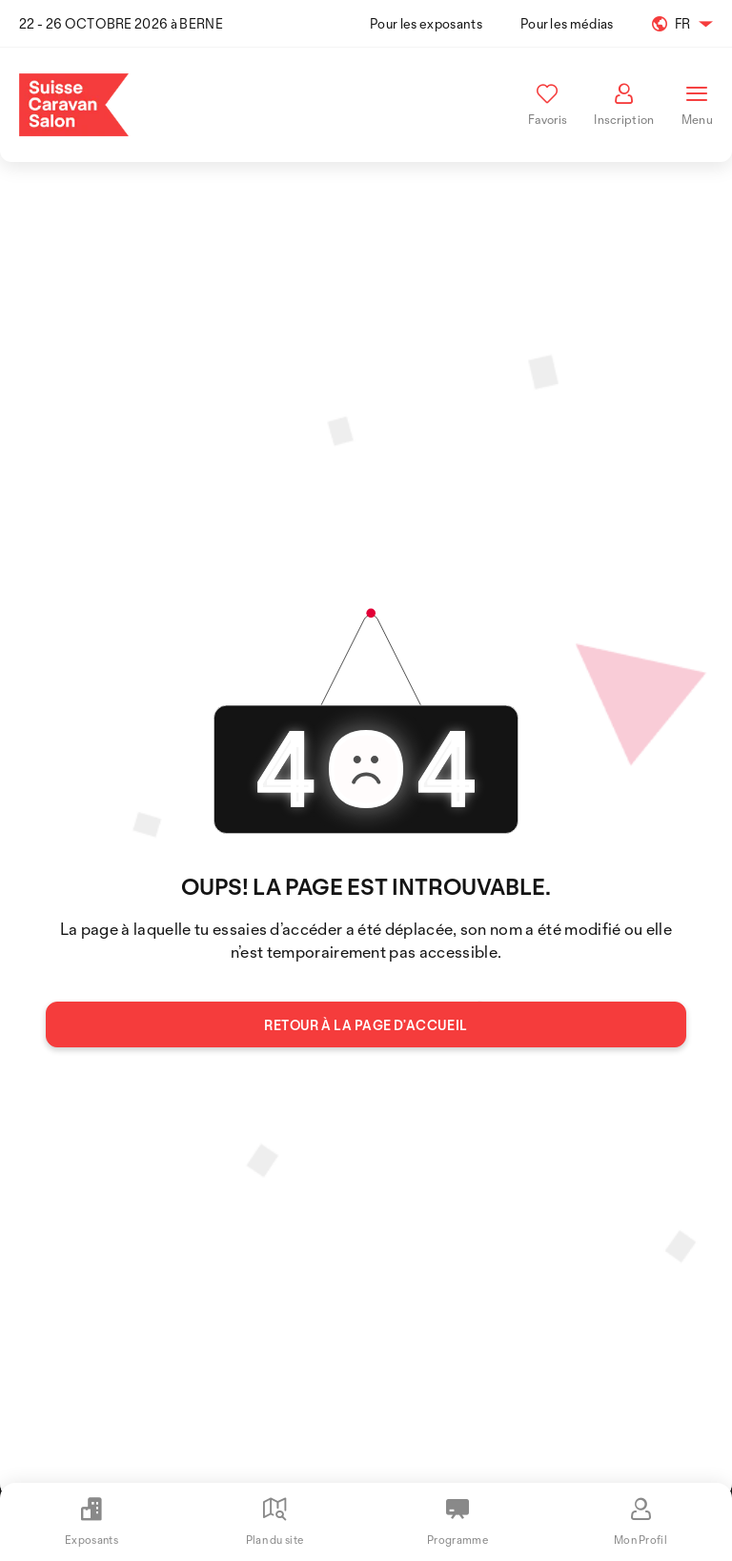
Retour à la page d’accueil (365, 1025)
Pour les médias (567, 23)
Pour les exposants (426, 23)
